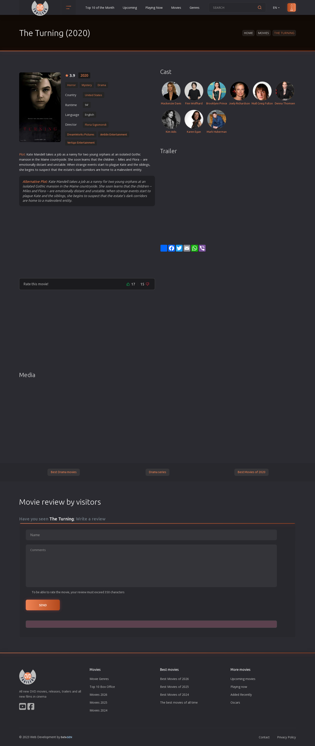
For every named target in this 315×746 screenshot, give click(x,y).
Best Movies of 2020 (251, 472)
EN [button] (276, 8)
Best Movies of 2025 (174, 687)
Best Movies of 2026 (174, 679)
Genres (194, 8)
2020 (84, 75)
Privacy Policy (286, 737)
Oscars (235, 702)
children (108, 159)
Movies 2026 (98, 695)
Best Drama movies (64, 472)
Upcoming (130, 8)
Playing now (239, 687)
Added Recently (241, 695)
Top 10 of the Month (99, 8)
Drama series (157, 472)
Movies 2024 (98, 710)
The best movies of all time (179, 702)
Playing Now (154, 8)
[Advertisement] (87, 242)
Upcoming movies (243, 679)
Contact (264, 737)
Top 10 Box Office (102, 687)
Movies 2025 (98, 702)
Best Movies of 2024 (174, 695)
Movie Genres (99, 679)
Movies (176, 8)
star (100, 165)
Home (248, 33)
